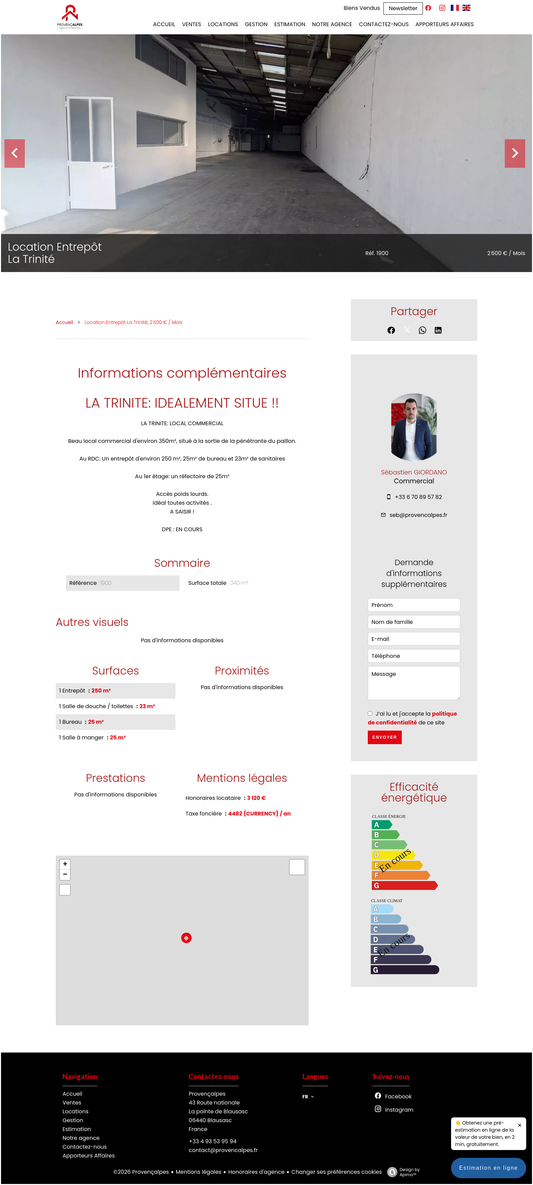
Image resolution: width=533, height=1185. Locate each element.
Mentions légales (199, 1172)
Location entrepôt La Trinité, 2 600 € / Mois (134, 322)
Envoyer (385, 737)
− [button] (65, 875)
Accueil (64, 322)
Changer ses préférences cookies (336, 1172)
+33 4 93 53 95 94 (212, 1141)
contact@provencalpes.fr (223, 1150)
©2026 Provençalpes (141, 1172)
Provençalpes (207, 1094)
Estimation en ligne (488, 1175)
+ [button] (65, 865)
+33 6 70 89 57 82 (418, 497)
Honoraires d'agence (256, 1172)
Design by (402, 1172)
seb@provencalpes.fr (418, 515)
